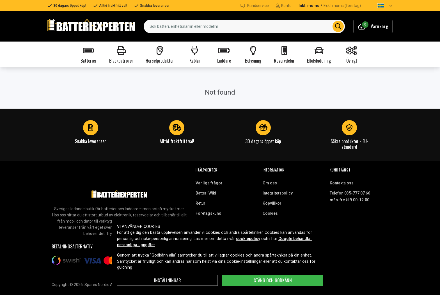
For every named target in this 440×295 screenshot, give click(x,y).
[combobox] (244, 26)
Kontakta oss (342, 183)
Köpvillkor (272, 203)
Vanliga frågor (209, 183)
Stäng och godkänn (273, 280)
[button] (380, 5)
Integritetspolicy (278, 193)
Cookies (270, 213)
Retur (200, 203)
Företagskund (208, 213)
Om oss (270, 183)
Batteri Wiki (206, 193)
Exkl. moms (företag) (342, 6)
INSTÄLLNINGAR (167, 280)
